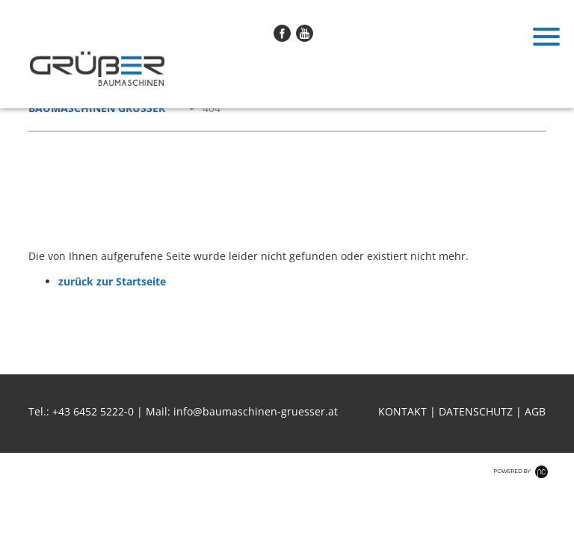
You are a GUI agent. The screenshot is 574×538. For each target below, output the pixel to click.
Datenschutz (476, 411)
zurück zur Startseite (112, 281)
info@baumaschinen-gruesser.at (255, 411)
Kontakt (402, 411)
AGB (535, 411)
